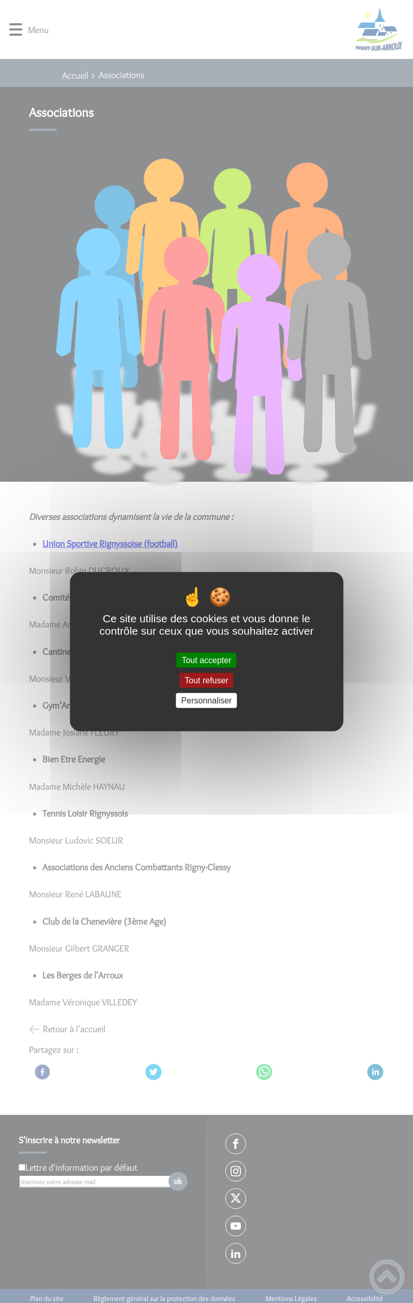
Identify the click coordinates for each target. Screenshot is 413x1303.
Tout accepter (206, 659)
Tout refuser (206, 680)
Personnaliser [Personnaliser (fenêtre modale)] (206, 700)
